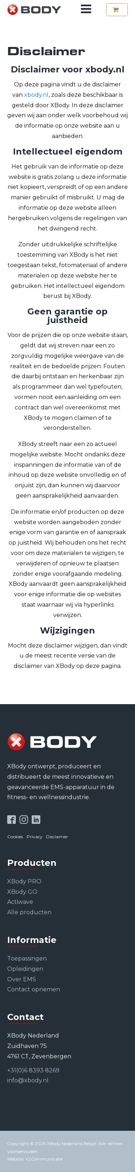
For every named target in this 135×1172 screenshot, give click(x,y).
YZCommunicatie (44, 1159)
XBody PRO (24, 881)
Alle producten (29, 912)
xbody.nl (36, 94)
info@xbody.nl (28, 1080)
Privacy (34, 836)
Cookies (15, 836)
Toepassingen (27, 958)
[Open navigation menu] (86, 9)
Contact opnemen (33, 989)
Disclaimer (57, 836)
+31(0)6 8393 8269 (33, 1070)
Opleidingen (25, 968)
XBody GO (22, 891)
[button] (117, 9)
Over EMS (21, 979)
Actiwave (20, 901)
